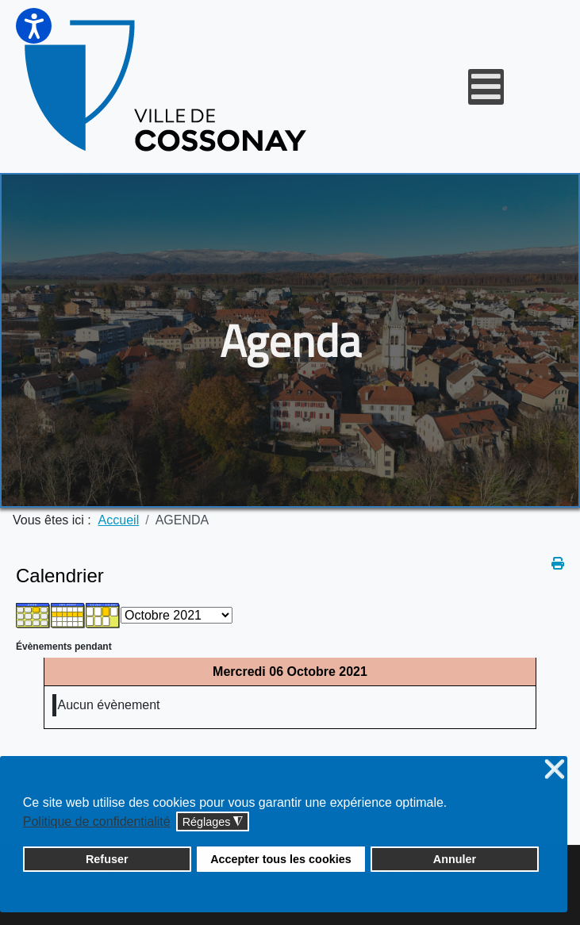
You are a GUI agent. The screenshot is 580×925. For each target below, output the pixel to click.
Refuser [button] (107, 859)
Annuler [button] (454, 859)
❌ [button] (555, 770)
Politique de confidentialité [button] (97, 821)
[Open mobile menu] (486, 87)
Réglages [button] (213, 822)
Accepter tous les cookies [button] (280, 859)
